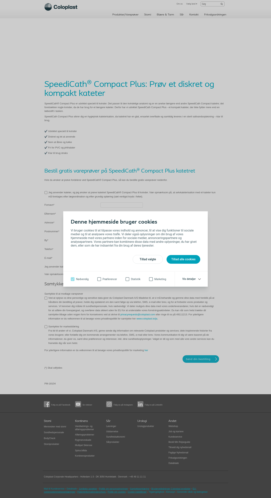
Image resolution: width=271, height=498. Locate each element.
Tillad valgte (148, 259)
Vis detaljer (189, 278)
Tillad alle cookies (183, 259)
